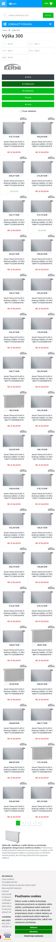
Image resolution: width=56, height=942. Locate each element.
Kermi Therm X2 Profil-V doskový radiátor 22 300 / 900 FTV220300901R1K (14, 730)
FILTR (28, 77)
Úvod (5, 30)
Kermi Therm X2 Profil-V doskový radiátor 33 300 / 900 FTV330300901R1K (14, 378)
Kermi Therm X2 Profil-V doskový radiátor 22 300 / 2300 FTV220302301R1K (42, 613)
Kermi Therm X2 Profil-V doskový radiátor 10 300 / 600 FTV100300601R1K (14, 417)
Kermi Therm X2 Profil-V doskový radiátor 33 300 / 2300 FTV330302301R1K (42, 808)
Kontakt (5, 891)
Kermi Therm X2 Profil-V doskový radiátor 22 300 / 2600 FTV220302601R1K (42, 691)
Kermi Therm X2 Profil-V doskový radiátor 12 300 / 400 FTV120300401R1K (14, 535)
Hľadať (48, 15)
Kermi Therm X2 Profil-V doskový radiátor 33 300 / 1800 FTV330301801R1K (42, 144)
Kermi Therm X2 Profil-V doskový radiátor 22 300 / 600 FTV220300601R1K (42, 574)
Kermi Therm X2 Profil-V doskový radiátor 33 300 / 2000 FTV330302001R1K (14, 144)
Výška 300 (16, 30)
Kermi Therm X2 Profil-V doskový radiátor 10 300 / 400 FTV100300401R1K (42, 652)
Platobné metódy (10, 882)
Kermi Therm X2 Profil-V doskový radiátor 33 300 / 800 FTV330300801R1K (42, 378)
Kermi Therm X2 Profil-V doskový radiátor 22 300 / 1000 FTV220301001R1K (14, 496)
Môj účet (6, 924)
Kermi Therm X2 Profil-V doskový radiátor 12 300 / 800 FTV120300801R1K (14, 652)
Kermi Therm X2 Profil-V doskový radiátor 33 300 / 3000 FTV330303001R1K (14, 769)
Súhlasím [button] (33, 927)
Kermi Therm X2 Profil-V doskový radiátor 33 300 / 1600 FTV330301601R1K (14, 339)
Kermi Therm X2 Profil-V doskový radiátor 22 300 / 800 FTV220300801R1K (42, 339)
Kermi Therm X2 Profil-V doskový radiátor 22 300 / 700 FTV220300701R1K (42, 457)
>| (38, 823)
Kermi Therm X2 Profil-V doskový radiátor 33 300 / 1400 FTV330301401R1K (14, 183)
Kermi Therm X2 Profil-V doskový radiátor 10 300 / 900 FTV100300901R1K (42, 769)
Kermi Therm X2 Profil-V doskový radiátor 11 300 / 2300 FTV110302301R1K (14, 613)
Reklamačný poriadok (12, 888)
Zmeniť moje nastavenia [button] (33, 936)
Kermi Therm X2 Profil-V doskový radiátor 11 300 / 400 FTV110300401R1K (14, 300)
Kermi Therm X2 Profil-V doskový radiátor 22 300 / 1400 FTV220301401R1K (14, 261)
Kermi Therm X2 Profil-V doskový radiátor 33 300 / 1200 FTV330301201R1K (42, 496)
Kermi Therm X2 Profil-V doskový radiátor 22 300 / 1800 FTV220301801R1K (42, 222)
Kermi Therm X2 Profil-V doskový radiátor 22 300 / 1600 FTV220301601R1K (14, 222)
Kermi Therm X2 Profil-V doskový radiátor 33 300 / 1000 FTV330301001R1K (42, 300)
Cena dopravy (8, 879)
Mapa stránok (8, 906)
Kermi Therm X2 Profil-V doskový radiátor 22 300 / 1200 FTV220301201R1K (42, 183)
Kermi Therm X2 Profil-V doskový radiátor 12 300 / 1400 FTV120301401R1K (14, 574)
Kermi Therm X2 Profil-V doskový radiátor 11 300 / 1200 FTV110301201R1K (42, 535)
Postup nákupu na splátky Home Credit (19, 885)
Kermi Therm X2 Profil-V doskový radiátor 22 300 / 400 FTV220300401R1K (42, 417)
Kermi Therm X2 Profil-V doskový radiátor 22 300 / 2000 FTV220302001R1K (42, 261)
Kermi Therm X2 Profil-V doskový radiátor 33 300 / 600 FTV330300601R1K (42, 730)
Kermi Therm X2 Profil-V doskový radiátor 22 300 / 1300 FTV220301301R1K (14, 457)
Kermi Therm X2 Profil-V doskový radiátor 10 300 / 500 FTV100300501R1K (14, 691)
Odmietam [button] (34, 932)
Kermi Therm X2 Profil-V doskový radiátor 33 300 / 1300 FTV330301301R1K (14, 808)
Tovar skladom (29, 111)
